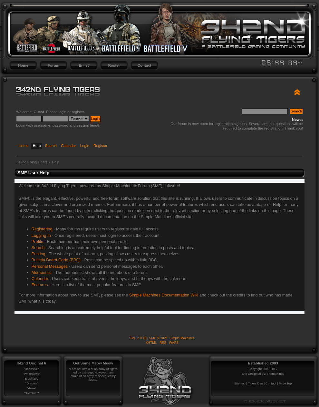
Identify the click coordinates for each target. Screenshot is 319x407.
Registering (42, 229)
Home (23, 65)
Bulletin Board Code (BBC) (56, 259)
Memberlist (42, 272)
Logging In (41, 235)
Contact (144, 65)
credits (239, 295)
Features (40, 284)
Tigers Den (255, 383)
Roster (114, 65)
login (62, 112)
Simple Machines (182, 338)
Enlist (84, 65)
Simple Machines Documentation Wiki (163, 295)
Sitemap (240, 383)
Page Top (285, 383)
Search (38, 247)
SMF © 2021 (158, 338)
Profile (37, 241)
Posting (38, 253)
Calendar (40, 278)
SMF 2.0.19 (137, 338)
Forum (53, 65)
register (78, 112)
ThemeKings (275, 373)
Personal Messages (50, 266)
